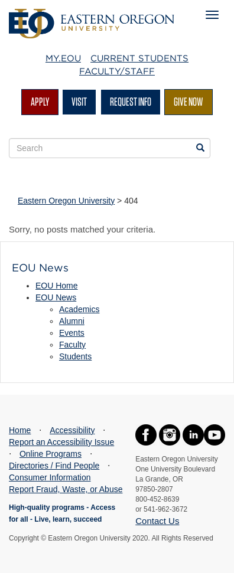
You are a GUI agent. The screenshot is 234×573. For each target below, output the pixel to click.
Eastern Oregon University (66, 200)
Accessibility (72, 430)
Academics (79, 309)
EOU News (55, 297)
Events (71, 333)
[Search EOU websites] (200, 148)
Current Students (139, 58)
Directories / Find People (54, 465)
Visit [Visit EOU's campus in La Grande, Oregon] (79, 101)
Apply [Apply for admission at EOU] (40, 101)
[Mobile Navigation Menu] (212, 15)
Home (20, 430)
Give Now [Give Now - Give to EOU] (188, 101)
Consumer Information (50, 477)
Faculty (72, 344)
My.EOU (63, 58)
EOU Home (56, 285)
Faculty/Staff (117, 71)
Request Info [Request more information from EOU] (130, 101)
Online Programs (51, 454)
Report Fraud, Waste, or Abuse (65, 489)
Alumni (71, 321)
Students (75, 356)
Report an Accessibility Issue (61, 442)
